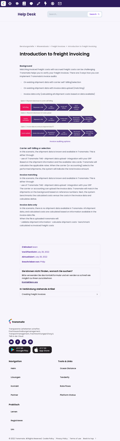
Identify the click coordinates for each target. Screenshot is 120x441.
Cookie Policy (48, 438)
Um (12, 429)
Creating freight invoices (60, 294)
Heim (13, 368)
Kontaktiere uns (30, 282)
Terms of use (75, 438)
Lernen (14, 411)
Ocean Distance (68, 368)
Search (95, 14)
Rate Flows (65, 386)
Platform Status (68, 395)
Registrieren (17, 420)
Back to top (89, 438)
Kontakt (15, 386)
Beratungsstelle (27, 46)
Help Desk (27, 14)
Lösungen (15, 377)
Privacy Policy (62, 438)
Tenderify (64, 377)
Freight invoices (58, 46)
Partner (14, 395)
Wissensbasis (43, 46)
